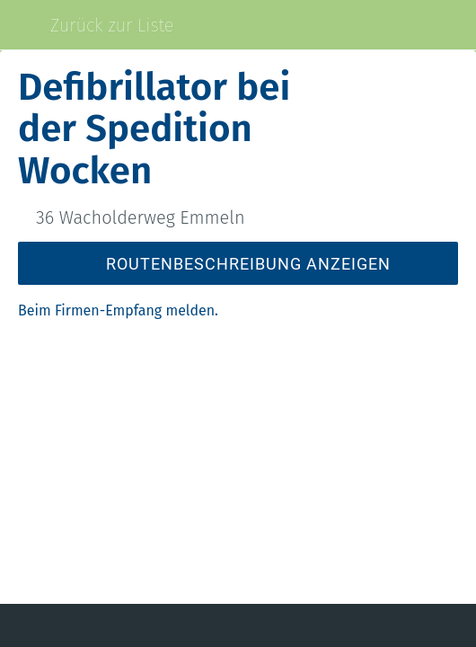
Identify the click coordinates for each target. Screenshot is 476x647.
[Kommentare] (88, 625)
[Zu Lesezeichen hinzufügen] (387, 625)
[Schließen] (25, 25)
